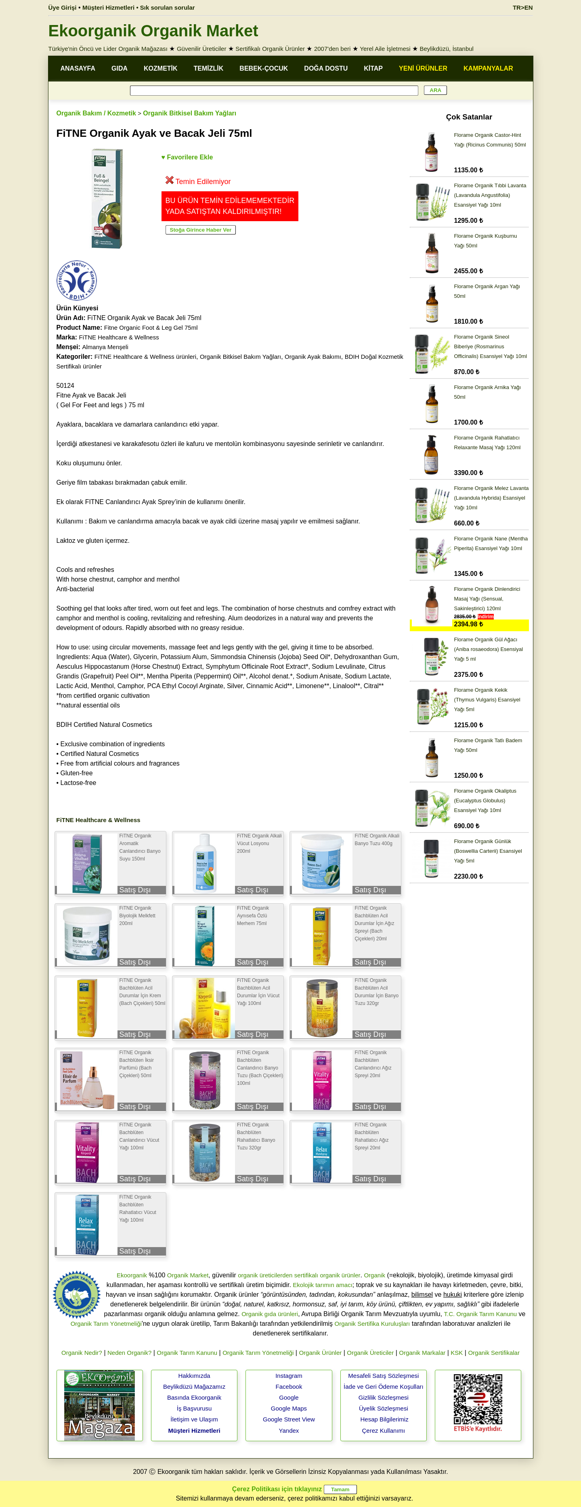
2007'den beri (332, 48)
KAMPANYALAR (488, 68)
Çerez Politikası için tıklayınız (277, 1489)
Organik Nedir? (81, 1352)
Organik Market (188, 1275)
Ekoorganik (132, 1275)
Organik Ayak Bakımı (313, 356)
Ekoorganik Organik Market (153, 31)
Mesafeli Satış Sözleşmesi (383, 1375)
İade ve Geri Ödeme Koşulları (384, 1386)
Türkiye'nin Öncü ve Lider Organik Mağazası (108, 48)
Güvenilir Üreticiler (202, 48)
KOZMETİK (161, 68)
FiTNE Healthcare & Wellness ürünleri (145, 356)
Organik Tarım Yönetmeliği (106, 1323)
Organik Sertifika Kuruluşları (372, 1323)
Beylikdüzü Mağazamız (194, 1386)
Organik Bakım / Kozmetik (96, 113)
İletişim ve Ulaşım (194, 1419)
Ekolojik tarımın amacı (322, 1284)
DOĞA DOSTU (326, 68)
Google (288, 1397)
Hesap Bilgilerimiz (384, 1419)
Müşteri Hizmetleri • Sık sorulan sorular (138, 7)
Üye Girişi (62, 7)
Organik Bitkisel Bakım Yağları (189, 113)
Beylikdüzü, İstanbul (447, 48)
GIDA (119, 68)
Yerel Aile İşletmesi (385, 48)
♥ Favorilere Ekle (187, 157)
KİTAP (373, 68)
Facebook (289, 1386)
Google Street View (289, 1419)
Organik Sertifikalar (494, 1352)
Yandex (289, 1430)
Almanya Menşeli (105, 346)
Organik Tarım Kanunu (187, 1352)
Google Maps (289, 1408)
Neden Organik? (129, 1352)
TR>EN (523, 7)
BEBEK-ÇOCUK (263, 68)
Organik (374, 1275)
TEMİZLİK (209, 68)
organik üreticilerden (265, 1275)
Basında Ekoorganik (194, 1397)
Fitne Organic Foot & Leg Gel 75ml (151, 327)
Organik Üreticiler (370, 1352)
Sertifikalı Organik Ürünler (270, 48)
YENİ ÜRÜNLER (423, 68)
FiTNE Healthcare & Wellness (119, 337)
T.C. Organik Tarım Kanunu (480, 1313)
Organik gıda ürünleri (269, 1313)
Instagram (288, 1375)
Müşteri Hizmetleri (194, 1430)
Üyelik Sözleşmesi (383, 1408)
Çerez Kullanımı (383, 1430)
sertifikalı (306, 1275)
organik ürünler (340, 1275)
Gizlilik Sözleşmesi (384, 1397)
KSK (457, 1352)
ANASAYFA (78, 68)
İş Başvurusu (194, 1408)
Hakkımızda (194, 1375)
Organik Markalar (422, 1352)
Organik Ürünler (320, 1352)
